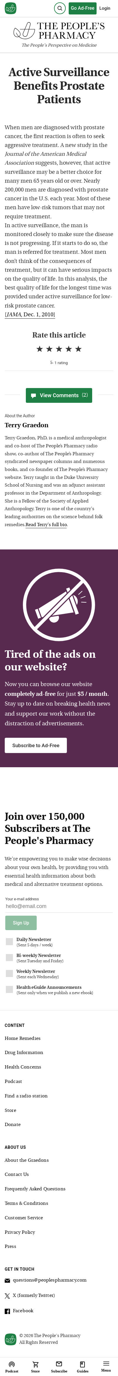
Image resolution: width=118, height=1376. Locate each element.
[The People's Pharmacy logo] (59, 32)
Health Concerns (23, 1067)
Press (10, 1246)
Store (10, 1110)
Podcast (13, 1081)
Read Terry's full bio (46, 525)
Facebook (19, 1312)
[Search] (60, 8)
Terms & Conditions (26, 1203)
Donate (13, 1125)
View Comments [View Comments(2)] (59, 395)
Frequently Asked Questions (35, 1189)
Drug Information (24, 1053)
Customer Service (24, 1218)
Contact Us (17, 1174)
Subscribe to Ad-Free (35, 745)
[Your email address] (59, 908)
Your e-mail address (22, 899)
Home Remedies (23, 1038)
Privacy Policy (20, 1232)
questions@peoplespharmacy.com (46, 1281)
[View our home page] (10, 8)
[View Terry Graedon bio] (57, 426)
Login (105, 8)
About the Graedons (27, 1160)
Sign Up (21, 923)
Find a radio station (26, 1096)
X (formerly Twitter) (30, 1296)
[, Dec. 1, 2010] (30, 315)
